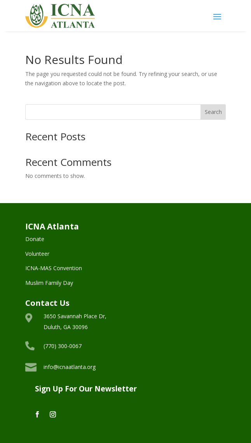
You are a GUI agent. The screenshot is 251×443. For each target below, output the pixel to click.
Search (213, 111)
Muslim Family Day (49, 282)
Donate (34, 239)
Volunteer (37, 253)
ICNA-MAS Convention (53, 268)
